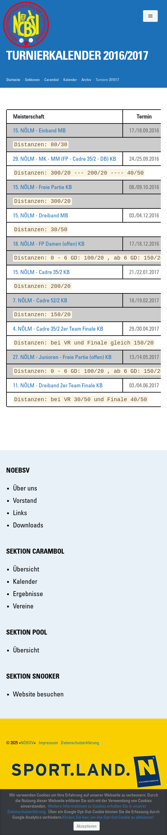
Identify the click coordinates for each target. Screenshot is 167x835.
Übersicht (26, 569)
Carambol (51, 79)
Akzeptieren (87, 825)
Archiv (86, 79)
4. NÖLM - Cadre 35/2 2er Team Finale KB (58, 328)
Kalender (70, 79)
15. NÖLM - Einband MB (39, 130)
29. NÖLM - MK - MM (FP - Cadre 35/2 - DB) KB (64, 158)
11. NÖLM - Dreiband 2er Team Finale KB (58, 385)
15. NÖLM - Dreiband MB (40, 215)
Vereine (23, 606)
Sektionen (32, 79)
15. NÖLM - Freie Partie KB (42, 187)
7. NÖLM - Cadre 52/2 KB (40, 300)
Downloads (28, 525)
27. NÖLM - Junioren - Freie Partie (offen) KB (62, 356)
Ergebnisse (28, 593)
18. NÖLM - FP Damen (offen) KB (49, 243)
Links (20, 512)
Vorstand (25, 500)
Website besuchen (38, 694)
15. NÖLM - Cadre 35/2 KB (41, 271)
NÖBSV (27, 742)
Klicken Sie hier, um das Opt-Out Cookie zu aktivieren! (108, 817)
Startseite (13, 79)
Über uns (25, 488)
